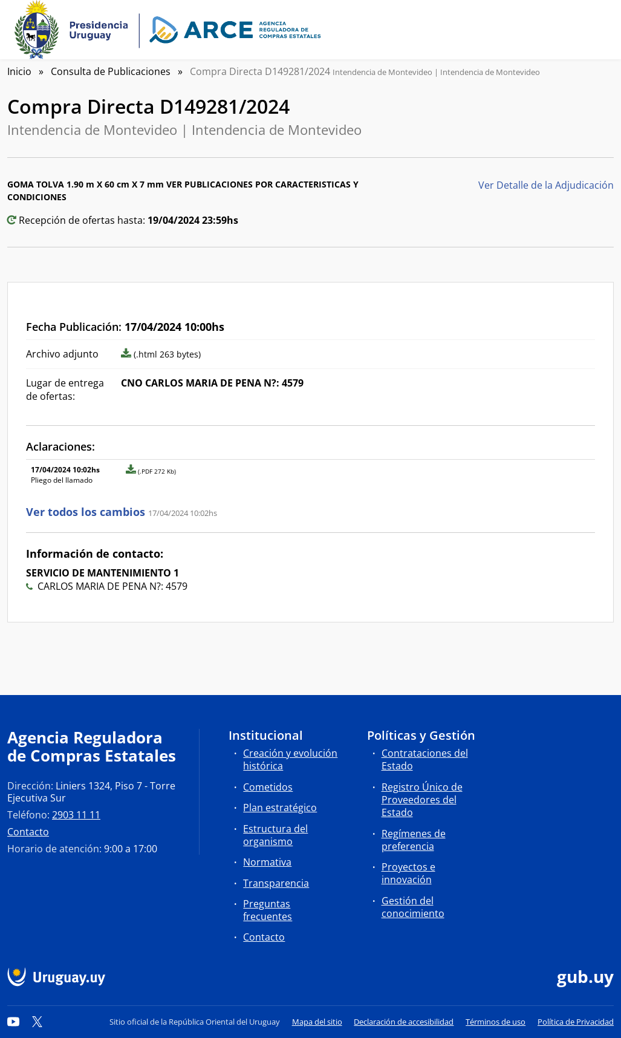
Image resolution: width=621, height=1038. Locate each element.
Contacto (28, 831)
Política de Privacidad (576, 1021)
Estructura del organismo (275, 835)
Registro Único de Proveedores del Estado (422, 799)
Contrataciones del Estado (425, 759)
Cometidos (268, 787)
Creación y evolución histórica (290, 759)
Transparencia (276, 883)
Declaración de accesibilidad (404, 1021)
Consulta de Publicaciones (111, 71)
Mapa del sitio (317, 1021)
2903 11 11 (76, 814)
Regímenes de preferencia (414, 840)
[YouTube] (13, 1021)
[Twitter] (37, 1021)
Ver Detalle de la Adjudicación (546, 185)
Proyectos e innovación (408, 873)
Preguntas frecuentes (267, 910)
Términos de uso (495, 1021)
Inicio (19, 71)
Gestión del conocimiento (413, 907)
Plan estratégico (280, 807)
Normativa (267, 862)
